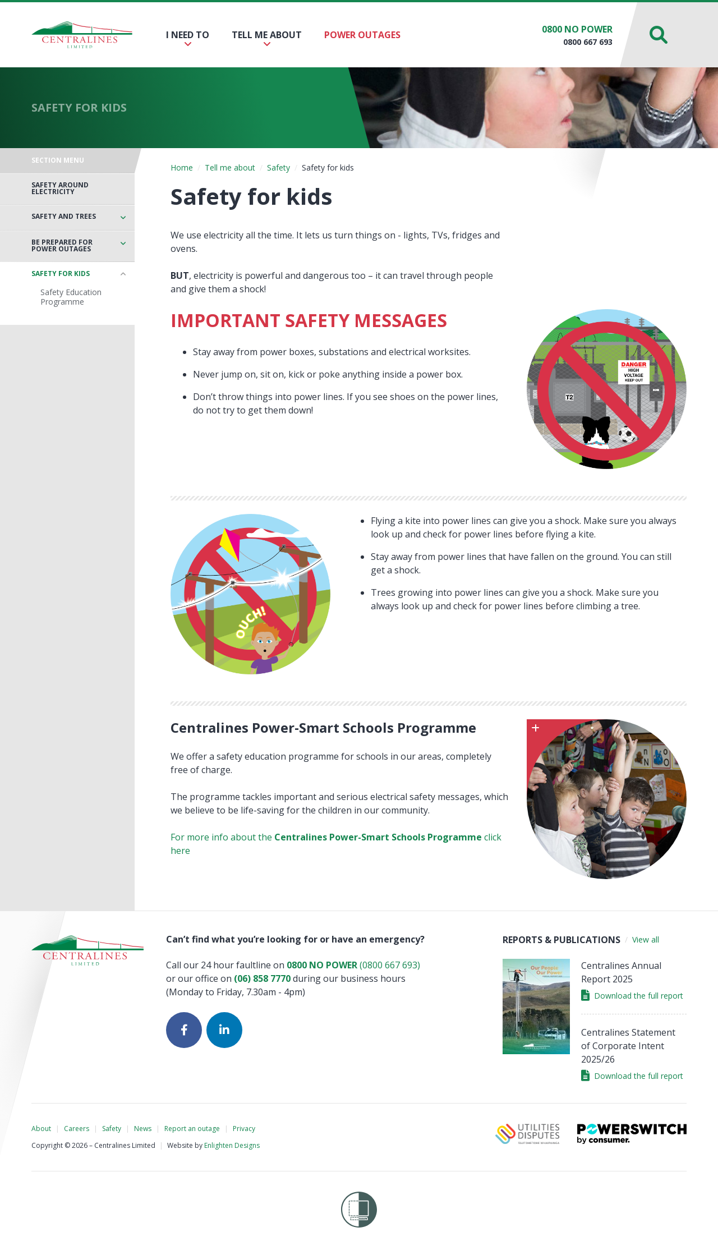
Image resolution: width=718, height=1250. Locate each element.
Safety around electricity (60, 188)
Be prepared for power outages (62, 245)
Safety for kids (60, 273)
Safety (278, 167)
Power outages (362, 35)
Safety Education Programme (71, 297)
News (142, 1128)
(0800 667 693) (353, 965)
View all (645, 939)
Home (182, 167)
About (41, 1128)
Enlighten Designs (232, 1145)
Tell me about (267, 38)
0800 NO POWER (577, 29)
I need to (187, 38)
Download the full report (632, 995)
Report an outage (192, 1128)
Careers (76, 1128)
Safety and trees (63, 216)
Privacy (244, 1128)
